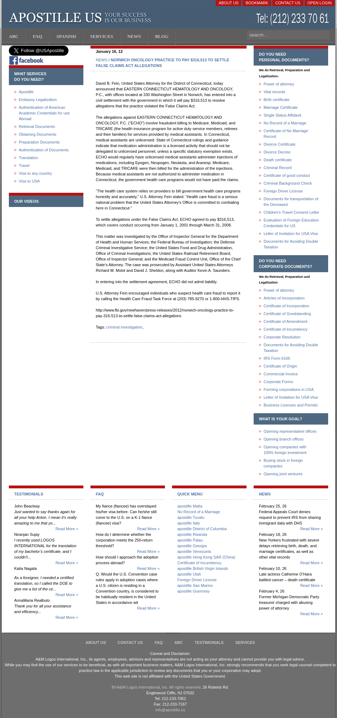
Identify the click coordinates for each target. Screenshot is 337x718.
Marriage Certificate (281, 107)
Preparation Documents (39, 142)
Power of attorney (279, 84)
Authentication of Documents (44, 150)
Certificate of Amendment (286, 321)
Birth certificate (276, 99)
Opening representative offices (290, 431)
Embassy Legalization (38, 99)
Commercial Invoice (281, 374)
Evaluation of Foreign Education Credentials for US (291, 223)
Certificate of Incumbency (286, 329)
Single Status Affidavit (282, 115)
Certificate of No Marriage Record (286, 134)
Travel (24, 165)
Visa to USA (29, 181)
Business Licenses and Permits (291, 405)
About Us (228, 3)
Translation (28, 158)
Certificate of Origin (280, 366)
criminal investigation (124, 327)
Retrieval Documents (37, 126)
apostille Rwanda (192, 534)
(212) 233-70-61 (293, 19)
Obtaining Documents (37, 134)
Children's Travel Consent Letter (291, 212)
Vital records (274, 92)
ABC (179, 642)
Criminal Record (278, 168)
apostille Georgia (192, 546)
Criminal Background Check (288, 183)
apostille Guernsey (193, 591)
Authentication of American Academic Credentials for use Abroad (44, 113)
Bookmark (256, 3)
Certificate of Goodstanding (287, 314)
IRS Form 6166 (277, 358)
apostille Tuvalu (190, 517)
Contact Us (287, 3)
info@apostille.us (170, 710)
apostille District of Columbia (202, 529)
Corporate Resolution (282, 337)
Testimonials (209, 642)
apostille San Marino (195, 585)
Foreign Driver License (283, 191)
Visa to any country (35, 173)
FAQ (159, 642)
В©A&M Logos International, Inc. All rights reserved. (156, 687)
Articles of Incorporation (284, 298)
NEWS (101, 60)
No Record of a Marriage (285, 123)
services (245, 642)
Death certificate (278, 160)
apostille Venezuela (194, 551)
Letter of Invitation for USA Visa (291, 233)
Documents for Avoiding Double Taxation (291, 244)
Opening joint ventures (283, 474)
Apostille (26, 92)
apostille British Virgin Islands (202, 568)
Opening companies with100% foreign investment (285, 450)
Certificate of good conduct (287, 175)
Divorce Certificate (279, 144)
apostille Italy (188, 523)
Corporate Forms (278, 382)
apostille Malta (189, 506)
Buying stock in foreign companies (283, 463)
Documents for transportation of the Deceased (291, 202)
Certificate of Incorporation (286, 306)
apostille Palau (190, 540)
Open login (320, 3)
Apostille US (81, 18)
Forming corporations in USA (289, 389)
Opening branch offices (284, 439)
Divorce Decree (277, 152)
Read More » (66, 529)
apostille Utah (189, 574)
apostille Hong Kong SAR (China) (206, 557)
